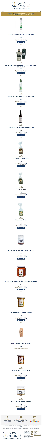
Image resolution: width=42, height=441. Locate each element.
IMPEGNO (30, 11)
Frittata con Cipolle (21, 220)
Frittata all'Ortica (21, 189)
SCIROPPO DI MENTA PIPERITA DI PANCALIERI (21, 96)
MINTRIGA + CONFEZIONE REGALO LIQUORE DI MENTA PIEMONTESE (21, 66)
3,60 (17, 287)
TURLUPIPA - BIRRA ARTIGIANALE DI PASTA (21, 127)
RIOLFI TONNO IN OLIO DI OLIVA (21, 401)
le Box (23, 421)
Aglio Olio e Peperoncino (21, 158)
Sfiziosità (21, 63)
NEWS (17, 11)
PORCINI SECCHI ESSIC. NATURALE (21, 343)
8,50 (17, 102)
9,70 (17, 256)
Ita (1, 11)
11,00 (17, 40)
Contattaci (7, 422)
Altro (21, 31)
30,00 (17, 71)
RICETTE (20, 11)
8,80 (17, 318)
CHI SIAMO (13, 11)
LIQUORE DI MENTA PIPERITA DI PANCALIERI (21, 34)
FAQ (4, 428)
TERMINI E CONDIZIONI (34, 428)
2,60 (17, 133)
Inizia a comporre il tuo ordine (21, 422)
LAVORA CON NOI (9, 428)
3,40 (17, 163)
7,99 (17, 406)
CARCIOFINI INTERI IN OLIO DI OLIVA (21, 312)
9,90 (17, 375)
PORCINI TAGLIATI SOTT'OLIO (21, 370)
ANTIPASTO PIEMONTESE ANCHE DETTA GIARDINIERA (21, 282)
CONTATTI (25, 11)
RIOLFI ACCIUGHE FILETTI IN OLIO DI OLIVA (21, 251)
